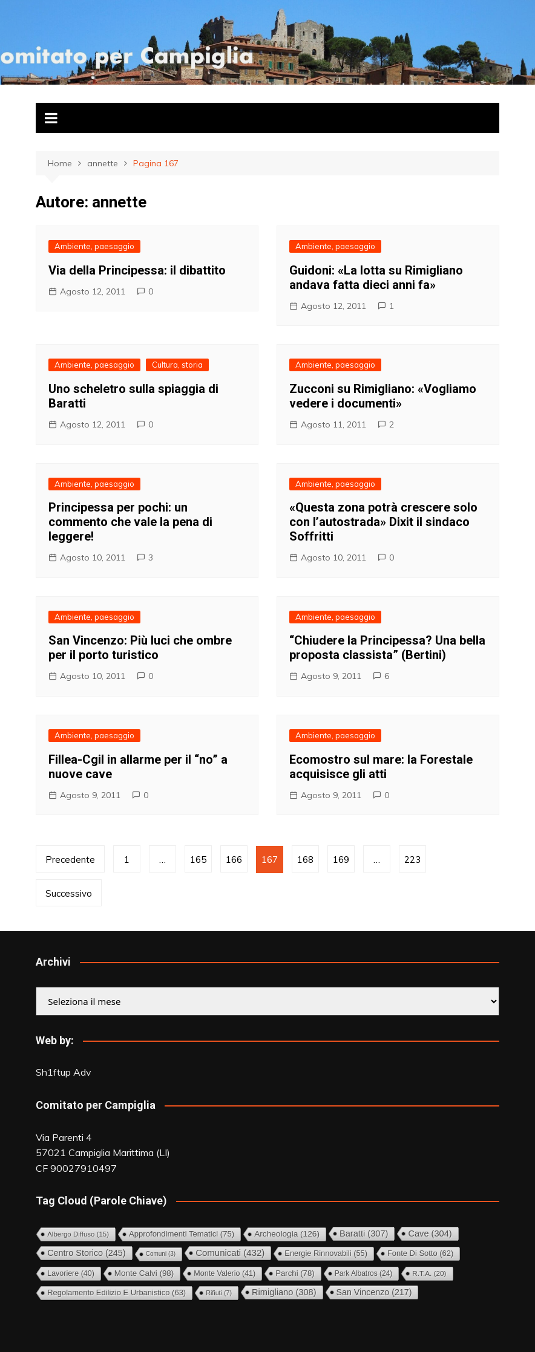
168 (305, 859)
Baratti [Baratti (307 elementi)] (364, 1233)
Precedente (70, 859)
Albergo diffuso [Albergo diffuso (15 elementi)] (78, 1234)
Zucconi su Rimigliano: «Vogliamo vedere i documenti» (382, 396)
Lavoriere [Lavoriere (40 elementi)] (70, 1273)
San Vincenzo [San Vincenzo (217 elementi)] (374, 1292)
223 (412, 859)
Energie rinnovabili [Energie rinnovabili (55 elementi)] (325, 1253)
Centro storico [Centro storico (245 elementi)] (86, 1253)
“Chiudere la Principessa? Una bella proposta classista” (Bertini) (387, 647)
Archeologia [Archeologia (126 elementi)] (287, 1233)
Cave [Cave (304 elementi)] (429, 1233)
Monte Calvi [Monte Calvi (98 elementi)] (144, 1273)
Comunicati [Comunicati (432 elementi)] (229, 1252)
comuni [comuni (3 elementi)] (161, 1253)
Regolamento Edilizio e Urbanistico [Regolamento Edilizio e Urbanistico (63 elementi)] (116, 1292)
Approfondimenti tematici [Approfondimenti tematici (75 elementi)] (181, 1233)
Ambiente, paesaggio (94, 246)
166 (234, 859)
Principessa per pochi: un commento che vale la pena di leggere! (130, 522)
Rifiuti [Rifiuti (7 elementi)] (219, 1292)
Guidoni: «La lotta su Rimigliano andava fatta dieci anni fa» (376, 277)
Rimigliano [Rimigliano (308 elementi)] (284, 1292)
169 (341, 859)
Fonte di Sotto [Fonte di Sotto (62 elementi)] (420, 1253)
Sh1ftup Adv (63, 1072)
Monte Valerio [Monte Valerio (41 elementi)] (224, 1273)
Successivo (68, 893)
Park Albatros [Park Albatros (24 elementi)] (364, 1273)
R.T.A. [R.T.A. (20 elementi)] (429, 1273)
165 (198, 859)
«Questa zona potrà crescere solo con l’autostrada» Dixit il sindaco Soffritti (383, 522)
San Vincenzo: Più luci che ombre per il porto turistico (140, 647)
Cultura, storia (177, 364)
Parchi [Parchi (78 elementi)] (294, 1273)
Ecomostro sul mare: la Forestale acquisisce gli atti (381, 766)
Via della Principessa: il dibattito (137, 270)
